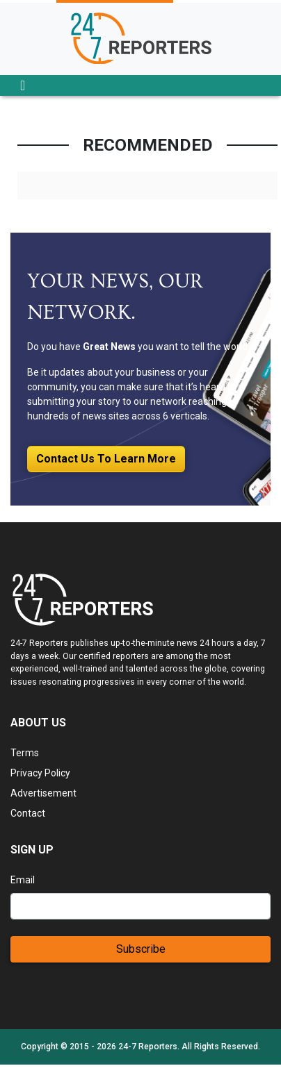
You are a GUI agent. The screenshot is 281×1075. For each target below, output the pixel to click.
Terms (24, 752)
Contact (27, 813)
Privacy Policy (40, 772)
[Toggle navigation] (22, 85)
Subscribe (141, 949)
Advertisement (43, 793)
